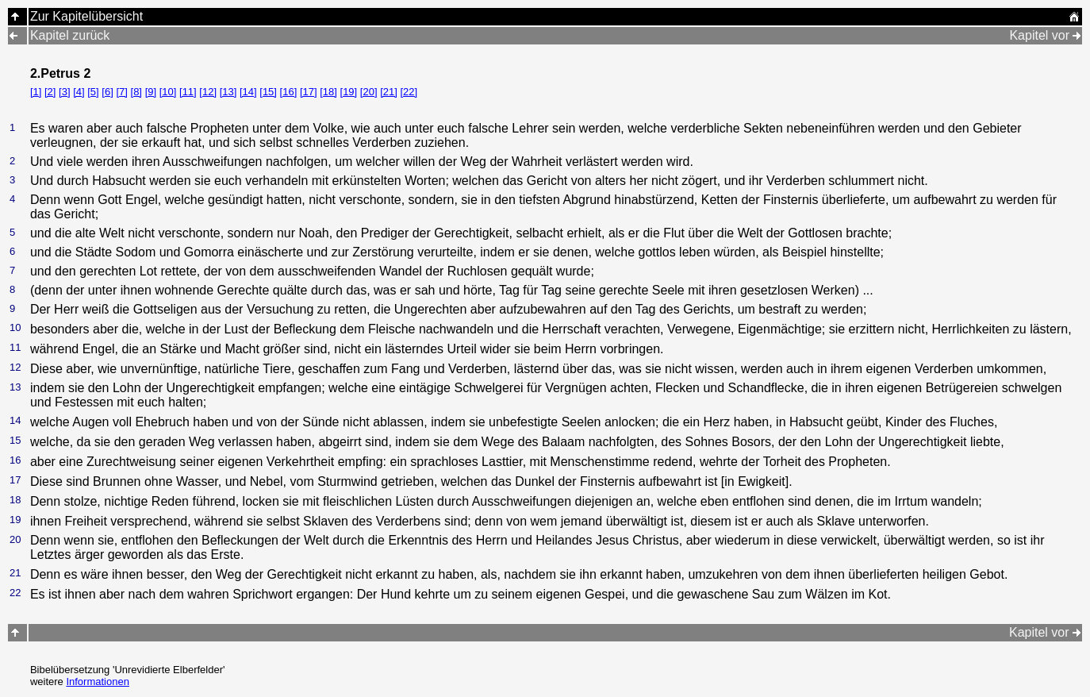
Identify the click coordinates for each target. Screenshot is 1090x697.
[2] (50, 92)
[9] (150, 92)
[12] (208, 92)
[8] (136, 92)
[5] (92, 92)
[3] (64, 92)
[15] (268, 92)
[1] (35, 92)
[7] (121, 92)
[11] (188, 92)
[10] (168, 92)
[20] (369, 92)
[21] (388, 92)
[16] (288, 92)
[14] (248, 92)
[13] (228, 92)
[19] (349, 92)
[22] (408, 92)
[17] (308, 92)
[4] (78, 92)
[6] (107, 92)
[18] (328, 92)
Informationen (97, 681)
